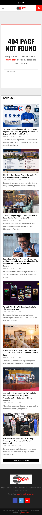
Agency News (8, 105)
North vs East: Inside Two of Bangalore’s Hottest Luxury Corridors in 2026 (20, 176)
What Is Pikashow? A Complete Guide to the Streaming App (19, 308)
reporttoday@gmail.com (25, 494)
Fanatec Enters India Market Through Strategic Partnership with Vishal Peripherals (18, 441)
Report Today (25, 513)
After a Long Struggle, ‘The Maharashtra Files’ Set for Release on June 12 (20, 216)
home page (11, 60)
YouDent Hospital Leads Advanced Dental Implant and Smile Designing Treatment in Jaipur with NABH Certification (20, 132)
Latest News (8, 98)
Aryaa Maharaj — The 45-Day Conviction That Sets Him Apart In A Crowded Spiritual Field (20, 353)
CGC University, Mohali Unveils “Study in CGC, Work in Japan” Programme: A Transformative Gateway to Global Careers (19, 397)
